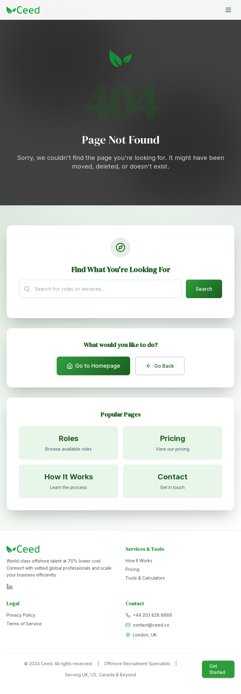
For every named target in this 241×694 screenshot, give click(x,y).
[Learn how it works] (68, 482)
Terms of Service (24, 625)
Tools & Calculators (145, 579)
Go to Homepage (93, 366)
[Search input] (100, 289)
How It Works (138, 561)
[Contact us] (172, 482)
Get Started (217, 670)
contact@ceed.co (151, 626)
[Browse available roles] (68, 444)
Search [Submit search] (203, 289)
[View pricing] (172, 444)
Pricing (132, 570)
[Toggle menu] (228, 10)
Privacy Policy (21, 616)
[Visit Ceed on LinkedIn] (10, 588)
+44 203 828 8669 (152, 616)
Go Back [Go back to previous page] (160, 366)
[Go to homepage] (23, 10)
